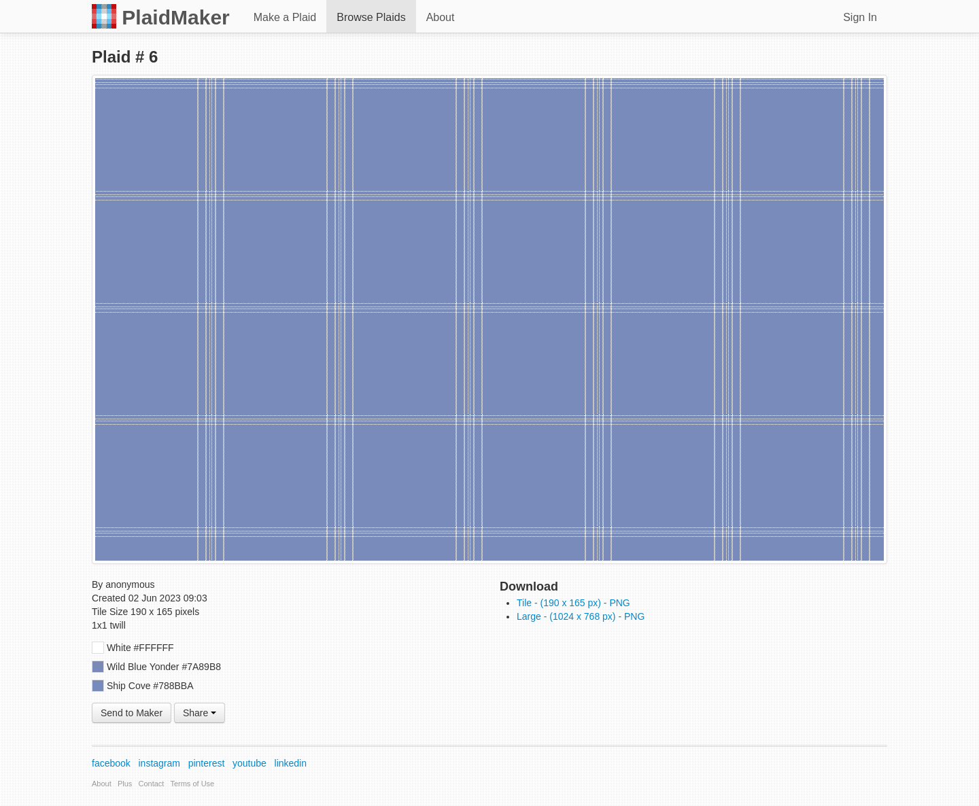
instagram (159, 763)
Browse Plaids (371, 17)
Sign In (860, 17)
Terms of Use (192, 783)
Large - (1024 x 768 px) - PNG (581, 616)
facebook (111, 763)
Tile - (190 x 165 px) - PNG (573, 602)
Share (199, 712)
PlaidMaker (161, 16)
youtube (250, 763)
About (440, 17)
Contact (152, 783)
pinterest (206, 763)
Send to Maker (131, 712)
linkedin (291, 763)
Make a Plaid (285, 17)
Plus (125, 783)
